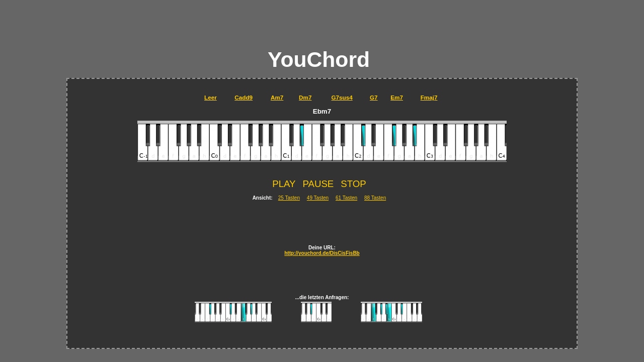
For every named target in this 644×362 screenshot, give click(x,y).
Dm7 (305, 97)
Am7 (277, 97)
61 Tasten (346, 198)
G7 (374, 97)
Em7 (396, 97)
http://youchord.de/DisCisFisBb (321, 253)
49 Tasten (318, 198)
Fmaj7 (429, 97)
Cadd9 (243, 97)
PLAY (283, 183)
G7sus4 (341, 97)
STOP (353, 183)
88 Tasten (375, 198)
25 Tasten (289, 198)
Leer (210, 97)
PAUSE (318, 183)
